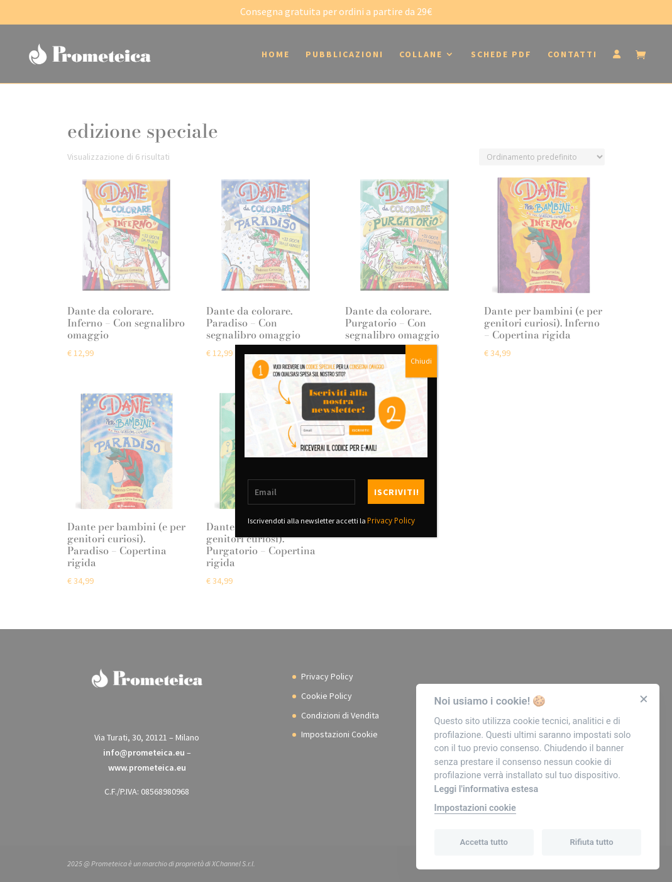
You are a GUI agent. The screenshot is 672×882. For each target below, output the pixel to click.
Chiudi (421, 361)
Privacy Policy (391, 520)
